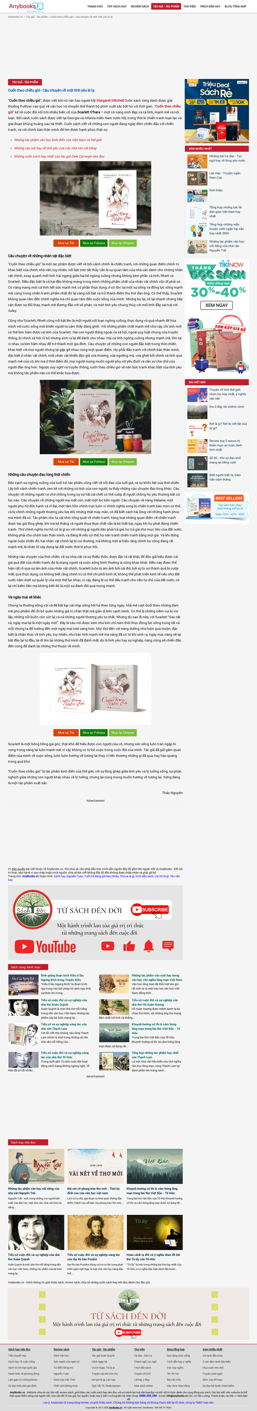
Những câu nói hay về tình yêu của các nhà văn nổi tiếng (55, 148)
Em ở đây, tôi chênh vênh (226, 407)
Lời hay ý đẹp (141, 1379)
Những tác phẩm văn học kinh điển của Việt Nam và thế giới (57, 140)
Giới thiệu (216, 190)
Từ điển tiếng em (63, 1367)
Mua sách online (143, 1385)
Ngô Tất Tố (98, 1385)
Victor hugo (98, 1367)
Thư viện (189, 6)
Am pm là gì (98, 1379)
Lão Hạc (111, 1379)
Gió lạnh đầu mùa (212, 1355)
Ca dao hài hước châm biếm (218, 1385)
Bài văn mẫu (174, 1379)
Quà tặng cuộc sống (178, 1355)
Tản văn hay (173, 1373)
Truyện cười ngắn (212, 1373)
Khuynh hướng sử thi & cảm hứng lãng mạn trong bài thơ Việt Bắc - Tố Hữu (156, 1028)
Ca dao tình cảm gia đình (22, 1385)
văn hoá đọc (148, 1392)
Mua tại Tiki (66, 243)
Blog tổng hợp (235, 6)
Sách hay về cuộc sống (21, 1361)
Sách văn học (61, 1355)
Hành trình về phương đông (23, 1373)
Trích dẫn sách (142, 1367)
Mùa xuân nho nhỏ (213, 1367)
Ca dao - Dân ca (143, 1355)
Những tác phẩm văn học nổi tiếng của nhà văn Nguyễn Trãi (226, 245)
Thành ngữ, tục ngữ (145, 1361)
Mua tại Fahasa (94, 243)
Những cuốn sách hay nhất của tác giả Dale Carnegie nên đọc (59, 156)
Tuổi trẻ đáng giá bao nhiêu (101, 876)
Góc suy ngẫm (175, 1367)
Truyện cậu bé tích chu (105, 1373)
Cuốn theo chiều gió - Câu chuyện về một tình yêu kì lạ (81, 16)
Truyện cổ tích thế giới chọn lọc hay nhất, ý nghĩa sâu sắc (227, 393)
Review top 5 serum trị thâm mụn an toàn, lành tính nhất (225, 445)
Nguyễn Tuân (74, 876)
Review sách (140, 6)
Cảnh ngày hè (99, 1361)
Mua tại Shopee (123, 243)
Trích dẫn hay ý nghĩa (179, 1361)
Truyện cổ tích (142, 1373)
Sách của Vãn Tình (64, 1379)
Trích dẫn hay (210, 6)
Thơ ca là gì (127, 876)
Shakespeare (112, 1385)
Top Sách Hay (117, 6)
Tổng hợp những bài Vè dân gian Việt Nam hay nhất (225, 211)
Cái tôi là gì (162, 876)
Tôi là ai (110, 1367)
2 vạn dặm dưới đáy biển (216, 1361)
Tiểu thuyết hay (17, 1355)
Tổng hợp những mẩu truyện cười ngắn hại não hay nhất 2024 (226, 228)
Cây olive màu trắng (178, 1385)
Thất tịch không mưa (66, 1385)
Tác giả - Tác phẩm (166, 6)
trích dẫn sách (144, 876)
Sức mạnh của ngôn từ (67, 1361)
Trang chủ (95, 6)
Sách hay (59, 876)
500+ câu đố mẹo (212, 1379)
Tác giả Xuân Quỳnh (103, 1355)
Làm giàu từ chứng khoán (22, 1379)
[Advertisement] (128, 49)
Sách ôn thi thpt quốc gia (22, 1367)
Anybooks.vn (15, 16)
